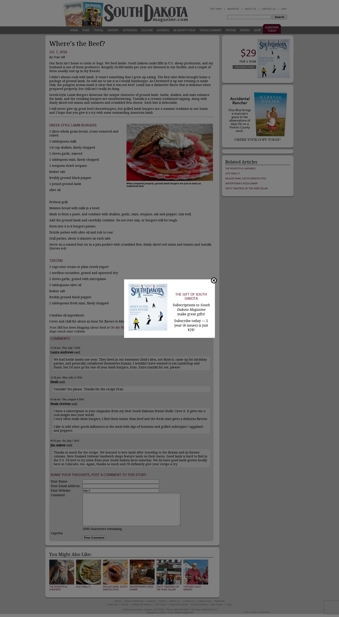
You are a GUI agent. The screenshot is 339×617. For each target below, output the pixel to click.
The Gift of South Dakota (191, 296)
